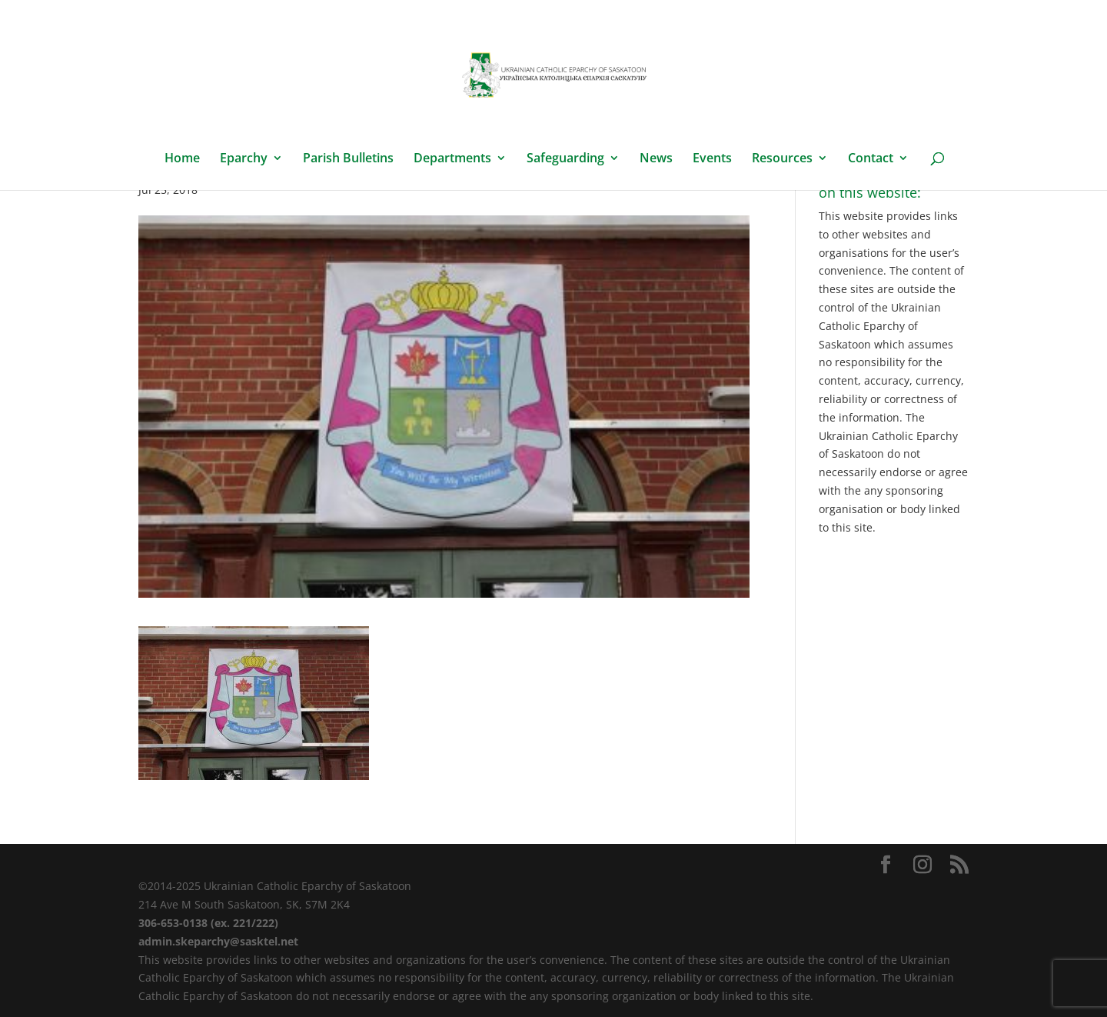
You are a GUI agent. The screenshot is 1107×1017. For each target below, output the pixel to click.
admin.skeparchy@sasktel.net (218, 941)
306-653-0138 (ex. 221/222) (208, 922)
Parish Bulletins (348, 159)
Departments (452, 159)
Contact (870, 159)
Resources (782, 159)
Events (712, 159)
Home (182, 159)
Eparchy (244, 159)
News (656, 159)
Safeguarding (565, 159)
